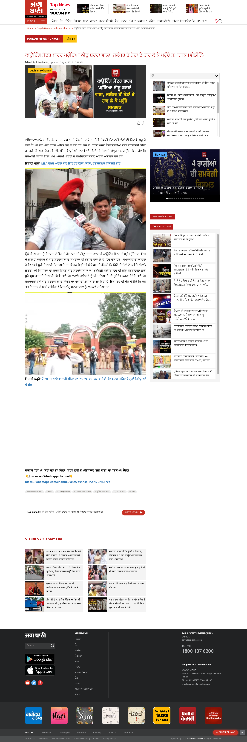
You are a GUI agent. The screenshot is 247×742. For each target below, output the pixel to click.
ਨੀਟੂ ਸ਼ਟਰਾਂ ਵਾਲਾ (119, 492)
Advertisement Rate (61, 739)
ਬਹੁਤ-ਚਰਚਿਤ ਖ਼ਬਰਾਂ (162, 216)
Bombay (97, 733)
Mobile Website (81, 739)
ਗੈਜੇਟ (152, 21)
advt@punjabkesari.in (192, 640)
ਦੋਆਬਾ (77, 21)
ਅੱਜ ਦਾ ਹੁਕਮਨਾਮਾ (138, 21)
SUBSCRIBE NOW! (225, 732)
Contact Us (30, 739)
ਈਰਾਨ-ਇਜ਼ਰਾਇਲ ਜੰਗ (183, 21)
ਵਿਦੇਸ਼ (68, 21)
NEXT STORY (133, 512)
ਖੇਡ (116, 21)
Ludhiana (81, 733)
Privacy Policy (109, 739)
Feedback (43, 739)
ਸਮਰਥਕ (132, 492)
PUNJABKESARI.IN (195, 739)
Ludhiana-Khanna (40, 71)
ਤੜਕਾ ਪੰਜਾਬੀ (106, 21)
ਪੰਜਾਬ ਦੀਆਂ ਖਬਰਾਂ (161, 226)
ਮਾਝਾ (85, 21)
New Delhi (46, 733)
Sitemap (95, 739)
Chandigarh (64, 733)
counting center (63, 492)
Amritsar (112, 733)
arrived (49, 492)
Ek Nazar (160, 155)
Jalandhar (128, 733)
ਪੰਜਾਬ (54, 21)
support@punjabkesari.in (199, 684)
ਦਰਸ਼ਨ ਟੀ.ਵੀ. (163, 21)
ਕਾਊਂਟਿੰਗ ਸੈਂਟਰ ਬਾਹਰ (102, 492)
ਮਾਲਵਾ (93, 21)
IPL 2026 (202, 21)
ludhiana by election (82, 492)
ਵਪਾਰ (124, 21)
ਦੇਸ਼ (61, 21)
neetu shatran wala (35, 492)
